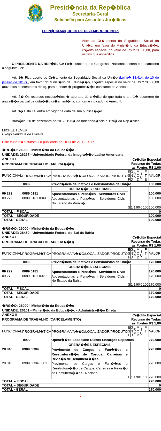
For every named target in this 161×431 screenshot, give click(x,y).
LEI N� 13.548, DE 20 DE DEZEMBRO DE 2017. (80, 31)
